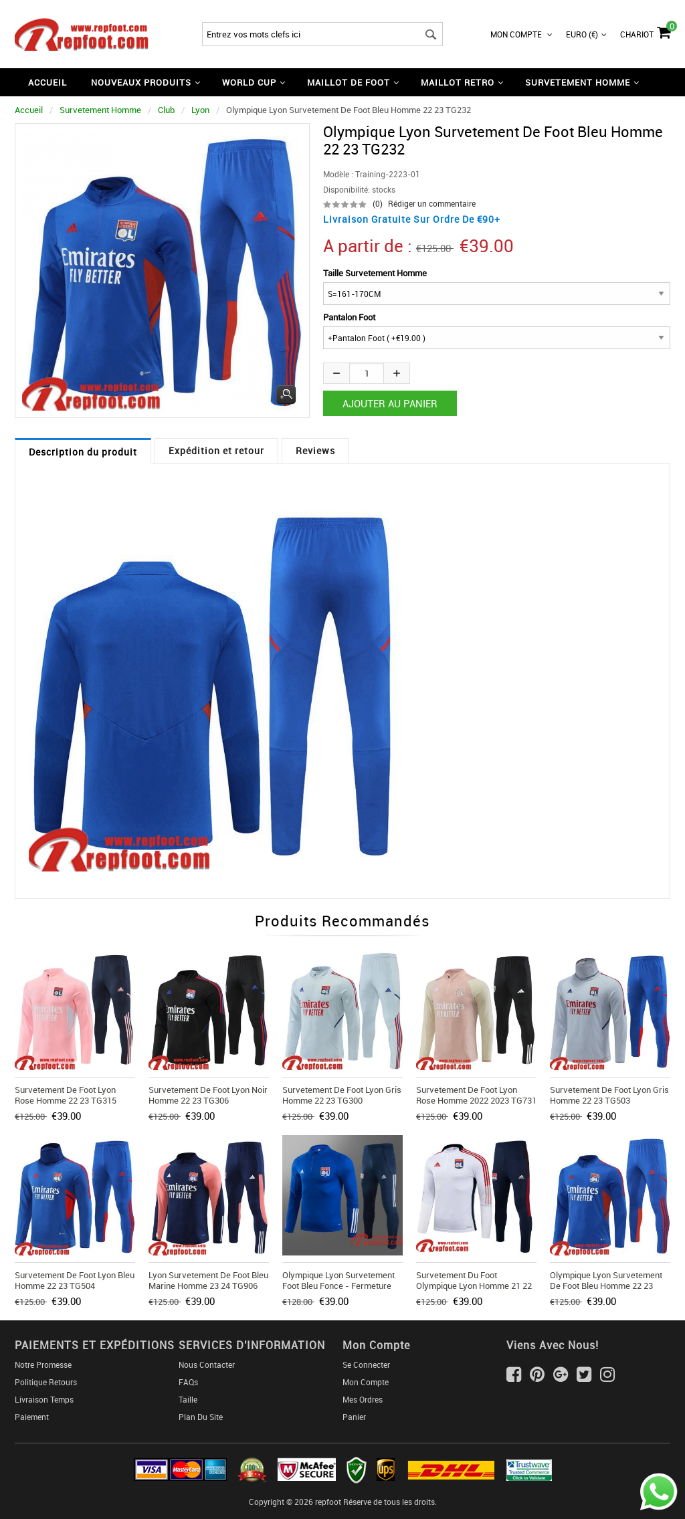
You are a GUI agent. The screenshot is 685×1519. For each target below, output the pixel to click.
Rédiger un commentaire (432, 203)
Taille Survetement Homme (375, 273)
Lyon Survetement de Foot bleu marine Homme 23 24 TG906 (208, 1280)
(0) (378, 203)
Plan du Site (201, 1416)
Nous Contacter (207, 1364)
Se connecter (366, 1364)
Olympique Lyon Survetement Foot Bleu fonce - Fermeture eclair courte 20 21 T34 (338, 1285)
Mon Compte (521, 34)
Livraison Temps (44, 1399)
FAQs (188, 1382)
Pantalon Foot (349, 317)
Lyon (200, 110)
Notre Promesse (43, 1364)
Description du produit (83, 451)
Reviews (315, 450)
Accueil (47, 82)
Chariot (645, 30)
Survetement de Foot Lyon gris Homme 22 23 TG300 (341, 1095)
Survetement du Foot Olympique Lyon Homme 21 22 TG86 (474, 1285)
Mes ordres (362, 1399)
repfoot (328, 1501)
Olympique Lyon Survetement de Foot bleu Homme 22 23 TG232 (606, 1285)
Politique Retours (46, 1382)
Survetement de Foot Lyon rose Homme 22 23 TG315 (65, 1095)
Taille (188, 1399)
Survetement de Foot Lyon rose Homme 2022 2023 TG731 (476, 1095)
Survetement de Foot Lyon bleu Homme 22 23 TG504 (74, 1280)
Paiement (32, 1416)
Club (166, 110)
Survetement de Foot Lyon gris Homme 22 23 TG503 (609, 1095)
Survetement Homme (100, 110)
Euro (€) (586, 34)
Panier (354, 1416)
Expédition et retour (216, 450)
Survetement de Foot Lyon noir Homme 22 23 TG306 (208, 1095)
